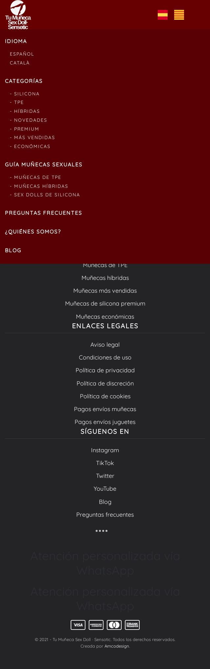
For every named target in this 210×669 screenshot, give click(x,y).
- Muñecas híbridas (39, 186)
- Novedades (28, 120)
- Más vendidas (32, 137)
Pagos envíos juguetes (105, 422)
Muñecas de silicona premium (105, 303)
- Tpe (17, 102)
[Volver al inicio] (18, 14)
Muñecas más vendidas (105, 290)
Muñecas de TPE (105, 265)
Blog (13, 250)
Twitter (105, 476)
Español (22, 54)
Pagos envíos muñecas (105, 409)
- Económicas (30, 146)
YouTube (105, 488)
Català (20, 63)
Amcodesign (117, 646)
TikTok (105, 463)
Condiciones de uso (105, 357)
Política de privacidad (105, 370)
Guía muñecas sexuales (43, 164)
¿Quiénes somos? (33, 231)
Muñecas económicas (105, 316)
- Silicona (25, 94)
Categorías (24, 81)
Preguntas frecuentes (43, 213)
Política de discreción (105, 383)
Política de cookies (105, 396)
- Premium (24, 129)
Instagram (105, 450)
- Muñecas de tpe (35, 177)
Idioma (16, 41)
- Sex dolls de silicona (45, 195)
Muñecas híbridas (105, 278)
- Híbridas (25, 111)
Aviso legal (105, 344)
